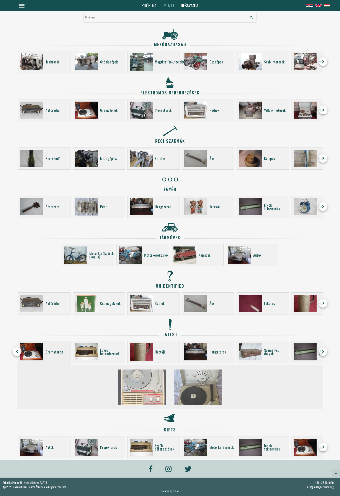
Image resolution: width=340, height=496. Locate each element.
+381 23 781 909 (324, 482)
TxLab (176, 491)
